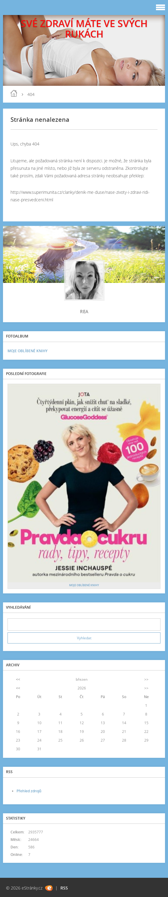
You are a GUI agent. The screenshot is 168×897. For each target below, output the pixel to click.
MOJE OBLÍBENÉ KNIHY (27, 350)
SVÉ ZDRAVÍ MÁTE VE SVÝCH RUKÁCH (84, 28)
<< (18, 679)
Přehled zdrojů (29, 791)
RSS (64, 888)
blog (14, 93)
